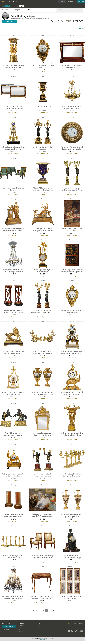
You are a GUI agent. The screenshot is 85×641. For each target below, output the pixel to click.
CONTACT (79, 21)
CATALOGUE (6, 6)
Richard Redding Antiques (13, 71)
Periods (20, 629)
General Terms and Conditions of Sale (46, 638)
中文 (73, 1)
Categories (21, 625)
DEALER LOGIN (9, 626)
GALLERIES (20, 6)
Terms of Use (34, 638)
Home (69, 626)
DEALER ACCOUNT (6, 623)
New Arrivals (5, 10)
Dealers (37, 625)
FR (69, 1)
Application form (6, 629)
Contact (69, 627)
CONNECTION (81, 1)
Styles (20, 627)
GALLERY (55, 21)
